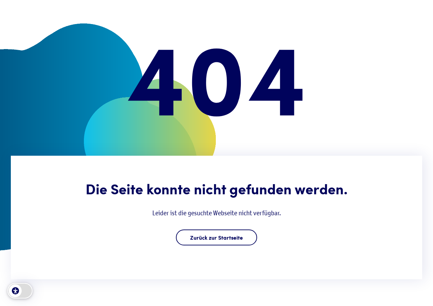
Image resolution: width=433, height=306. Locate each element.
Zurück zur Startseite (216, 237)
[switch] (20, 291)
